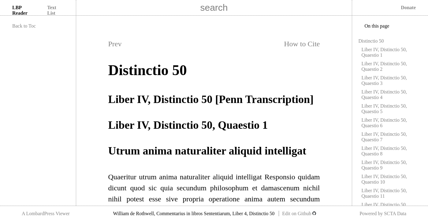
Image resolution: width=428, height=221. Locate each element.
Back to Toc (24, 26)
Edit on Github (299, 213)
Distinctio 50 (371, 41)
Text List (51, 10)
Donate (408, 7)
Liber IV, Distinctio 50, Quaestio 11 (384, 193)
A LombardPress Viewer (46, 213)
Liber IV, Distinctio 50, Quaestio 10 (384, 179)
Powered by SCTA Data (382, 213)
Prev (115, 44)
